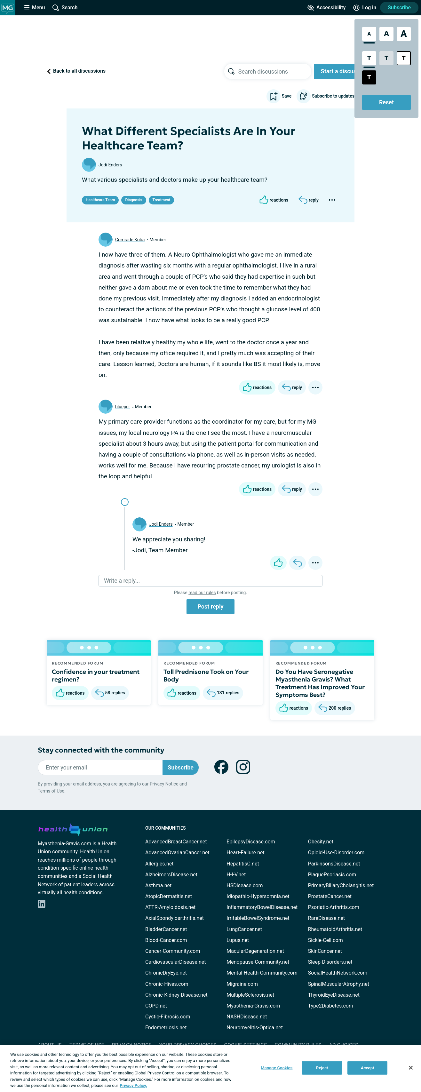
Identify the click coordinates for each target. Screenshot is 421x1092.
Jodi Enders (110, 164)
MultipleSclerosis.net (250, 995)
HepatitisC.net (242, 864)
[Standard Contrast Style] (369, 58)
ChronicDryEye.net (166, 973)
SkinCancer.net (325, 951)
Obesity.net (320, 842)
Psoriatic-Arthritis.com (333, 907)
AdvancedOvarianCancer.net (177, 852)
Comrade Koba (130, 239)
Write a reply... (122, 580)
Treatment (162, 200)
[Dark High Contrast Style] (369, 77)
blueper (122, 406)
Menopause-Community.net (257, 962)
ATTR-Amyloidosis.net (170, 907)
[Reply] (308, 200)
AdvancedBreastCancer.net (176, 842)
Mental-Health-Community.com (261, 973)
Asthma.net (158, 885)
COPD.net (156, 1006)
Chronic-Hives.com (166, 984)
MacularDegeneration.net (255, 951)
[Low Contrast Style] (386, 58)
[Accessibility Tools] (326, 7)
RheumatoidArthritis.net (335, 929)
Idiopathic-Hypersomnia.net (257, 896)
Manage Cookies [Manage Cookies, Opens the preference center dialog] (276, 1067)
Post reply (210, 606)
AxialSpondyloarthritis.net (174, 918)
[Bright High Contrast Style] (404, 58)
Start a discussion (344, 71)
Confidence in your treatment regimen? (95, 675)
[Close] (411, 1068)
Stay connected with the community (101, 750)
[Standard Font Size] (369, 34)
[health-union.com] (73, 828)
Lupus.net (237, 940)
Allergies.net (159, 864)
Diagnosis (133, 200)
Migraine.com (242, 984)
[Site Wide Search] (65, 7)
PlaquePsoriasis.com (332, 875)
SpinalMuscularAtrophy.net (338, 984)
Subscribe (399, 7)
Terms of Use (51, 790)
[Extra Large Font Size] (404, 34)
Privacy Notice (164, 783)
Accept (367, 1067)
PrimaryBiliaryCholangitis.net (341, 885)
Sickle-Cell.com (325, 940)
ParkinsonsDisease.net (334, 864)
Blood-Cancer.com (166, 940)
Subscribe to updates (325, 96)
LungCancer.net (244, 929)
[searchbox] (274, 71)
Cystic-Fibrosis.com (167, 1017)
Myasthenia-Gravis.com (253, 1006)
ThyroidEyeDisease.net (334, 995)
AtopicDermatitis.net (168, 896)
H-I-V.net (236, 875)
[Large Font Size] (386, 34)
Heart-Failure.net (245, 852)
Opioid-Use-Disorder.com (336, 852)
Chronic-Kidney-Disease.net (176, 995)
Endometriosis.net (166, 1027)
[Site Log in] (364, 7)
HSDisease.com (244, 885)
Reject (322, 1067)
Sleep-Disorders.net (330, 962)
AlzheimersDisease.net (171, 875)
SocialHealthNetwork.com (338, 973)
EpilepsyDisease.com (250, 842)
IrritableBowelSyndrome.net (257, 918)
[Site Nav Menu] (34, 7)
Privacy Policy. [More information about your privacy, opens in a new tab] (133, 1085)
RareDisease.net (326, 918)
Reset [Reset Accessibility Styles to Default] (386, 102)
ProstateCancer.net (330, 896)
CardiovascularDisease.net (175, 962)
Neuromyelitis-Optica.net (254, 1027)
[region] (210, 1068)
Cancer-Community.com (172, 951)
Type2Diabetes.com (330, 1006)
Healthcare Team (100, 200)
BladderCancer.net (166, 929)
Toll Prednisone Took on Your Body (206, 675)
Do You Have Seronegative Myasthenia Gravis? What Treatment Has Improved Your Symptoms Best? (320, 683)
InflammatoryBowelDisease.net (262, 907)
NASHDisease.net (246, 1017)
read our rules (202, 592)
